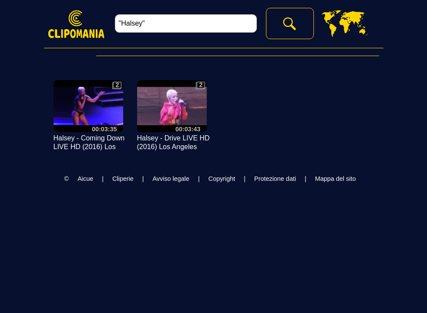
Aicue (85, 178)
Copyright (221, 178)
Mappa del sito (335, 178)
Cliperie (123, 178)
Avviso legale (170, 178)
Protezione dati (275, 178)
